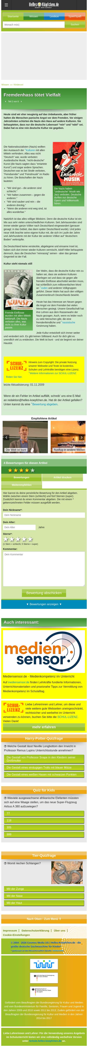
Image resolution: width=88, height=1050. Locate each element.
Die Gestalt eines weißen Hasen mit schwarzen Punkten (41, 774)
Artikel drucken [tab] (63, 477)
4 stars (24, 539)
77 (8, 813)
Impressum (10, 930)
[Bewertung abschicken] (44, 593)
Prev (6, 437)
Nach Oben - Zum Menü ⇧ (44, 918)
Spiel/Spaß (74, 16)
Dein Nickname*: (12, 510)
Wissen (33, 16)
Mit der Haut (14, 902)
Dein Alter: (9, 522)
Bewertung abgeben (44, 404)
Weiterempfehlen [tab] (22, 485)
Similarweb (58, 951)
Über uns (59, 930)
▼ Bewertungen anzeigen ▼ (44, 604)
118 (9, 820)
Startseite (13, 16)
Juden (44, 288)
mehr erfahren (44, 727)
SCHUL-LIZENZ (67, 716)
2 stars (12, 539)
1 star (6, 539)
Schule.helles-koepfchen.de (45, 1040)
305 (9, 827)
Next (81, 437)
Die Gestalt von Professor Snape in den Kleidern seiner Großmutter (41, 759)
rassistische (68, 322)
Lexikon (54, 16)
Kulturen (30, 150)
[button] (75, 24)
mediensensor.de (18, 682)
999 (9, 834)
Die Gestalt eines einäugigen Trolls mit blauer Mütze (39, 767)
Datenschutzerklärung (35, 930)
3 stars (18, 539)
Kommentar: (10, 549)
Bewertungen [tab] (21, 477)
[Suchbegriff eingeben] (34, 24)
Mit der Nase (15, 895)
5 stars (31, 539)
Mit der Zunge (15, 888)
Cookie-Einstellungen (16, 934)
